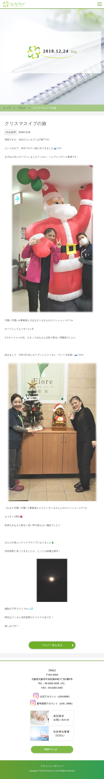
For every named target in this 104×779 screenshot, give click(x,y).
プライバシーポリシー (52, 766)
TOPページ (50, 749)
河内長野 (11, 132)
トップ (7, 107)
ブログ (22, 107)
